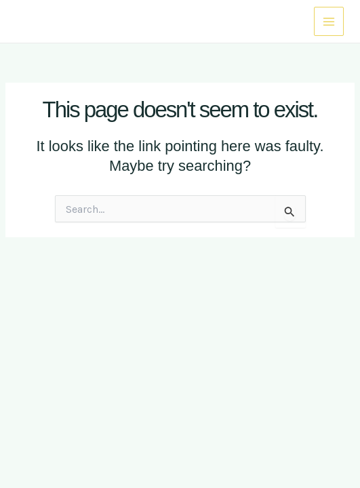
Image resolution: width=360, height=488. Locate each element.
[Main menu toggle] (329, 22)
